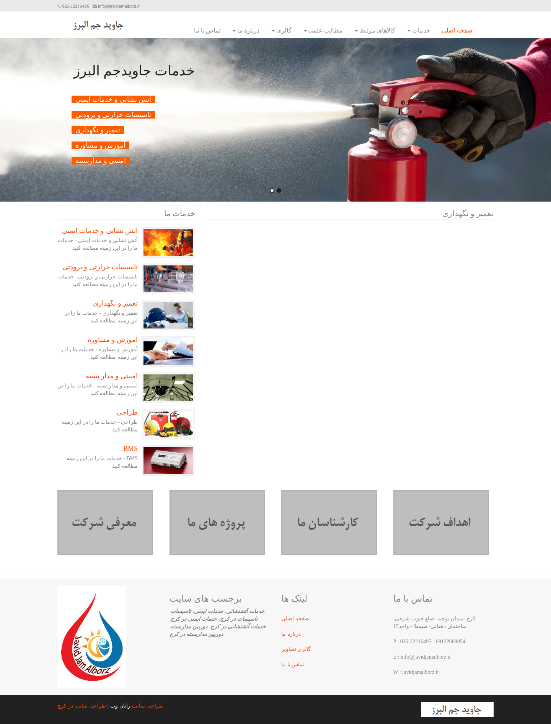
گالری (282, 30)
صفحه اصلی (457, 30)
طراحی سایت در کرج (81, 706)
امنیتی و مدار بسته (112, 376)
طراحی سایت (147, 706)
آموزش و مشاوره (113, 339)
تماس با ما (207, 30)
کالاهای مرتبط (375, 30)
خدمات (419, 30)
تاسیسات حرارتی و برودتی (100, 267)
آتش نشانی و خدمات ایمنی (100, 230)
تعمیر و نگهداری (115, 303)
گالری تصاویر (296, 649)
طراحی (127, 412)
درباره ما (246, 30)
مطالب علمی (323, 30)
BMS (130, 448)
